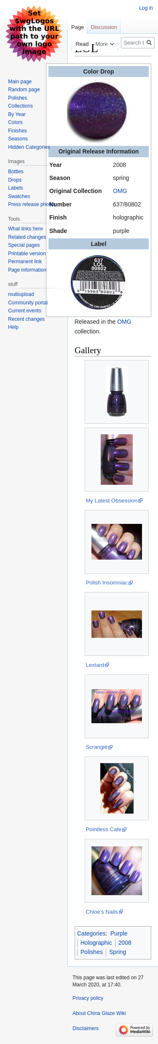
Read (77, 44)
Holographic (96, 942)
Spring (117, 952)
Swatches (19, 196)
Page (77, 27)
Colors (15, 122)
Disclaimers (85, 1028)
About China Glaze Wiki (99, 1013)
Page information (27, 270)
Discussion (104, 27)
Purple (118, 933)
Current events (24, 311)
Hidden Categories (29, 147)
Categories (91, 933)
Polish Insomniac (106, 582)
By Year (16, 114)
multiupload (21, 294)
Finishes (17, 131)
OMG (120, 191)
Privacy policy (87, 998)
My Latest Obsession (111, 500)
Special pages (24, 245)
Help (13, 327)
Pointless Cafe (103, 829)
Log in (146, 8)
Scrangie (96, 747)
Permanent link (25, 261)
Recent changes (26, 319)
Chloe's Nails (102, 912)
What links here (25, 229)
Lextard (95, 665)
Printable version (27, 253)
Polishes (91, 952)
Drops (14, 180)
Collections (20, 106)
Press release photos (32, 204)
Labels (15, 188)
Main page (20, 82)
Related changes (27, 237)
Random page (24, 90)
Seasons (18, 139)
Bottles (16, 171)
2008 (124, 942)
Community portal (28, 303)
